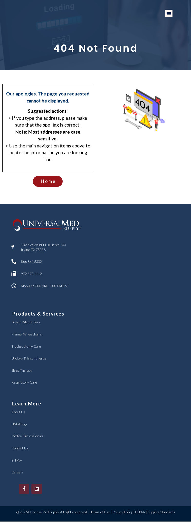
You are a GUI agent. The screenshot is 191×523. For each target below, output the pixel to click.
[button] (168, 13)
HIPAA (140, 514)
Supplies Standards (161, 514)
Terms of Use (100, 514)
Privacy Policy (123, 514)
